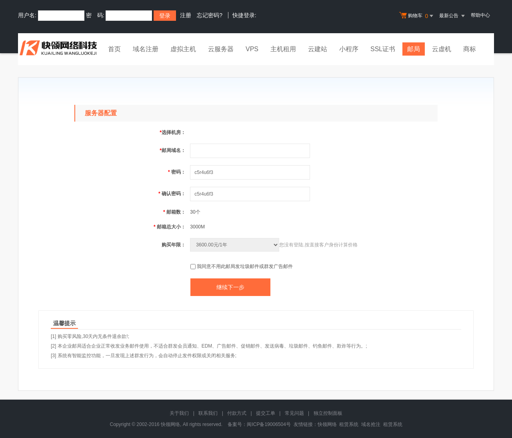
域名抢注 (370, 424)
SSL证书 (382, 49)
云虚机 (441, 49)
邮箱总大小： (170, 227)
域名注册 (145, 49)
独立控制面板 (328, 413)
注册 (185, 15)
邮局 (413, 49)
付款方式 (236, 413)
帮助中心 (480, 15)
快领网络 (327, 424)
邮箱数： (174, 212)
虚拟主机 (183, 49)
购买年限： (174, 245)
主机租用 (283, 49)
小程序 (348, 49)
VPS (252, 49)
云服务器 (221, 49)
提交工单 (265, 413)
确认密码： (172, 193)
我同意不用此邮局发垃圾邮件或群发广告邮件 (245, 266)
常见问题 (294, 413)
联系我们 (208, 413)
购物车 (417, 16)
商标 (469, 49)
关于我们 (179, 413)
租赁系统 (348, 424)
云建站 (317, 49)
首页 (114, 49)
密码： (177, 172)
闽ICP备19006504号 (268, 424)
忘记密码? (209, 15)
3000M (197, 227)
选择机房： (173, 132)
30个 (195, 212)
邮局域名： (173, 150)
